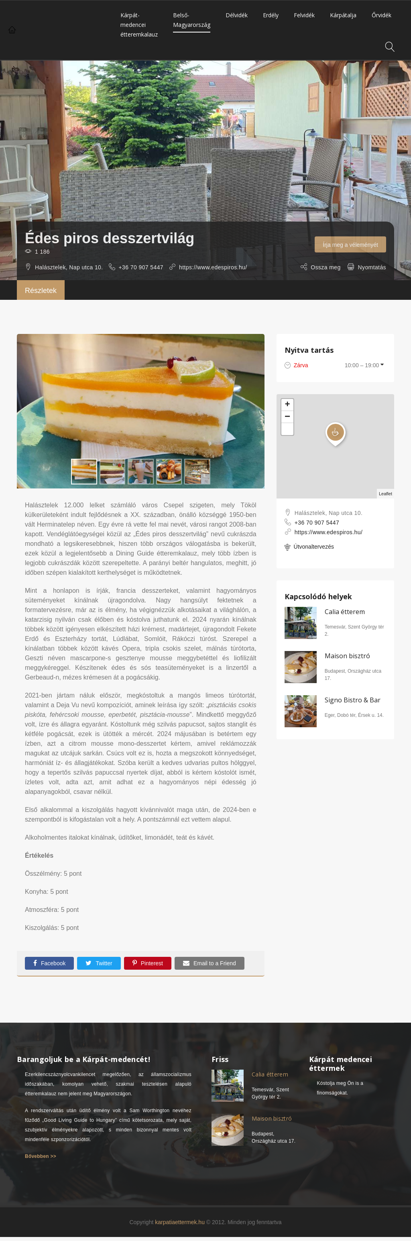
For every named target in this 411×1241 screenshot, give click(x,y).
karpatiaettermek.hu (180, 1222)
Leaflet (385, 493)
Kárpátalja (343, 15)
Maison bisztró (347, 655)
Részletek (41, 291)
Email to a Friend (209, 963)
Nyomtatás (372, 267)
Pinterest (147, 963)
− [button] (287, 417)
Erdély (271, 15)
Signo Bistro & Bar (352, 700)
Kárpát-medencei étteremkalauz (139, 24)
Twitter (98, 963)
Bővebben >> (40, 1156)
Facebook (49, 963)
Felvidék (304, 15)
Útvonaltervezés (309, 547)
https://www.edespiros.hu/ (213, 267)
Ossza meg (325, 267)
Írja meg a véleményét (350, 245)
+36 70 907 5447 (141, 267)
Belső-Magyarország (191, 19)
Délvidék (237, 15)
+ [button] (287, 405)
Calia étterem (345, 611)
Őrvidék (381, 15)
